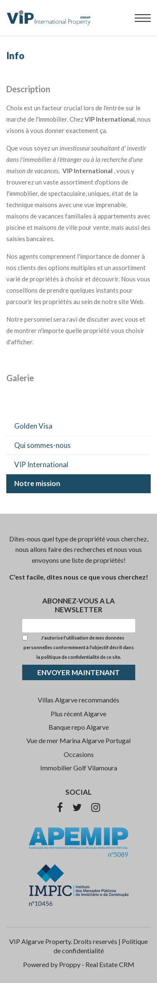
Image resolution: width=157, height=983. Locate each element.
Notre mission (37, 483)
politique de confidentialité (70, 657)
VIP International (41, 464)
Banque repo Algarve (79, 727)
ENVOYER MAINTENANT (78, 672)
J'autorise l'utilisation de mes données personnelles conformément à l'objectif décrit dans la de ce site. (78, 647)
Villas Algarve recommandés (78, 700)
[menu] (143, 18)
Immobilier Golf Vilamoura (78, 768)
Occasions (79, 754)
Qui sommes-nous (42, 445)
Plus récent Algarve (78, 714)
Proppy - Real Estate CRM (96, 964)
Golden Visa (33, 425)
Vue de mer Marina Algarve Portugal (78, 740)
